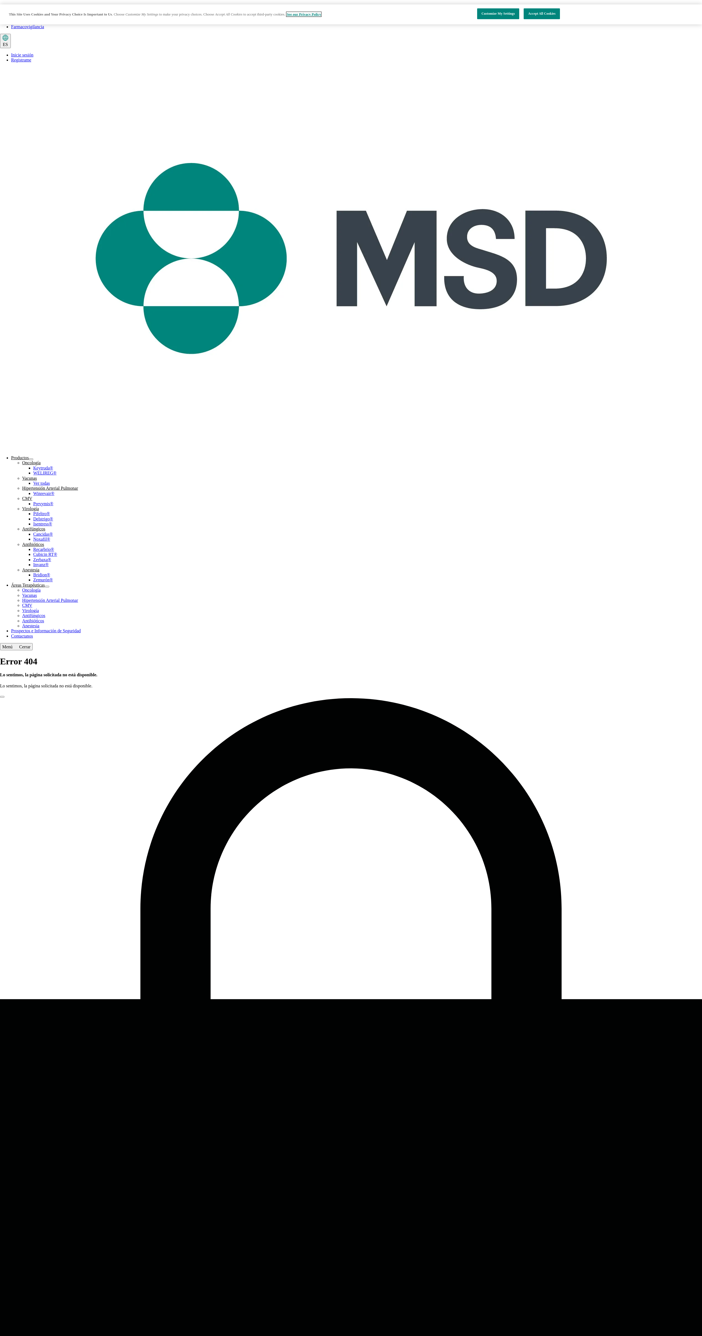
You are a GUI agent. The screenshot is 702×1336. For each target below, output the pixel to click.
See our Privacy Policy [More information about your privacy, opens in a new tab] (304, 14)
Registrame (21, 60)
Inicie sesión (22, 55)
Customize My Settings (498, 14)
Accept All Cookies (542, 14)
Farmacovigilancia (27, 26)
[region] (351, 14)
